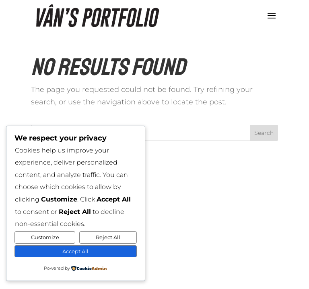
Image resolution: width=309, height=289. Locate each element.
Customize (45, 237)
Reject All (108, 237)
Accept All (75, 251)
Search (264, 132)
